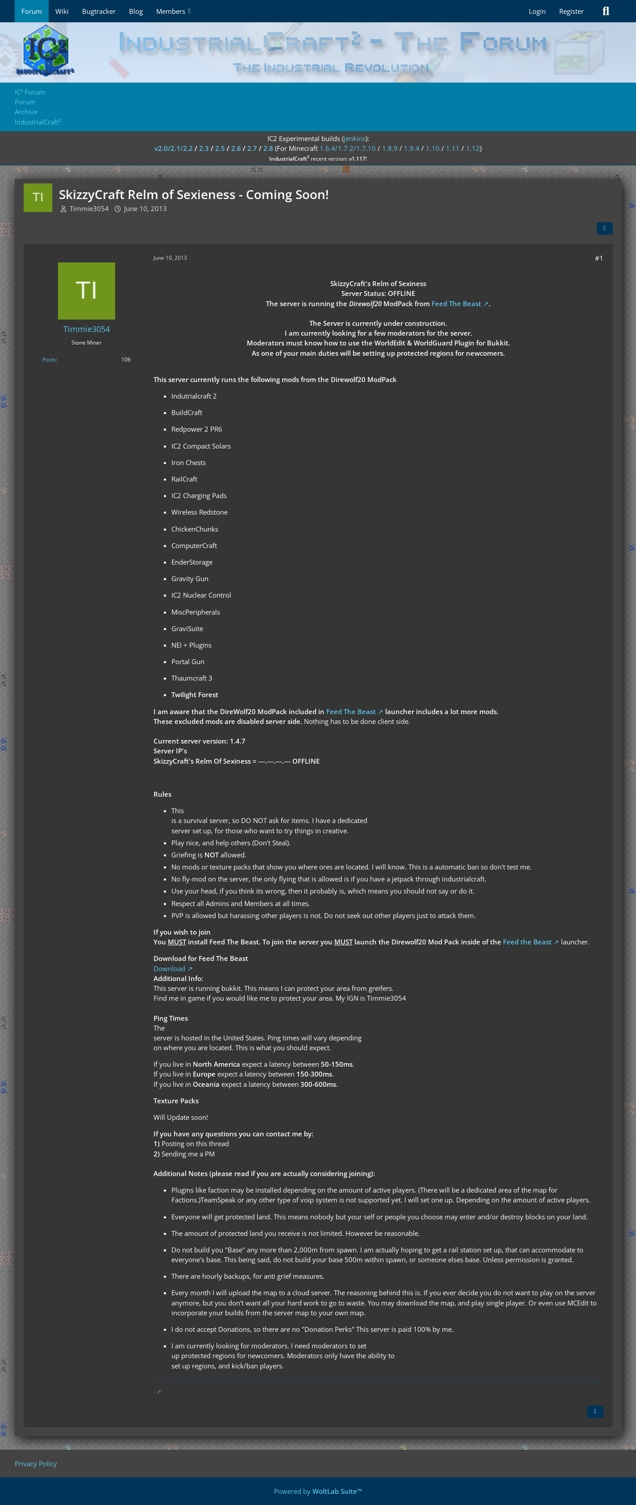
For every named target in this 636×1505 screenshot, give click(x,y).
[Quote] (595, 1411)
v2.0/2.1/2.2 (173, 148)
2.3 (204, 148)
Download (169, 968)
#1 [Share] (599, 258)
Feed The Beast (456, 303)
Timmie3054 (89, 208)
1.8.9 (390, 148)
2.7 (252, 148)
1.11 (453, 148)
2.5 (220, 148)
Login (537, 11)
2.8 (268, 148)
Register (571, 11)
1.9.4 (412, 148)
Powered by (318, 1491)
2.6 (236, 148)
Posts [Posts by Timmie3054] (49, 359)
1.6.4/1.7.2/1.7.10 (348, 148)
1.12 (473, 148)
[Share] (605, 228)
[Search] (606, 11)
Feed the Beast (527, 941)
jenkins (355, 138)
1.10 (433, 148)
